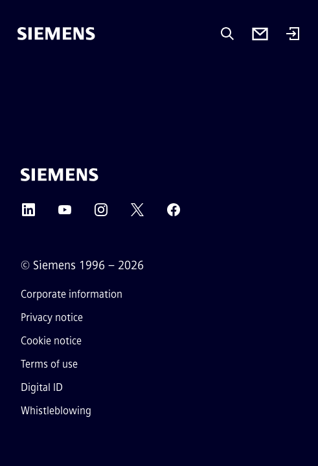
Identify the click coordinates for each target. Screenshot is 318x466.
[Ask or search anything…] (227, 33)
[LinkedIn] (28, 213)
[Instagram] (101, 213)
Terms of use (49, 364)
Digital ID (42, 387)
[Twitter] (137, 213)
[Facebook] (173, 213)
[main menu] (26, 77)
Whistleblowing (56, 411)
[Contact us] (260, 34)
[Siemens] (56, 33)
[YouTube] (65, 213)
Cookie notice (51, 341)
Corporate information (71, 294)
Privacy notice (52, 317)
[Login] (293, 35)
